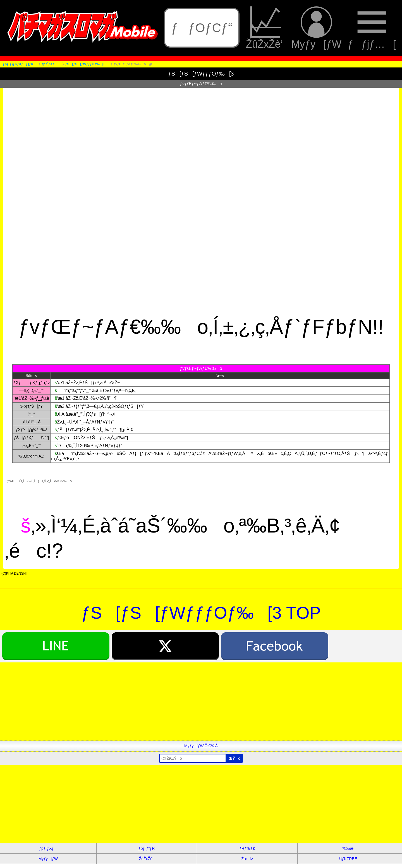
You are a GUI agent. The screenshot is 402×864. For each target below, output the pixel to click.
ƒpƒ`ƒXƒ (48, 848)
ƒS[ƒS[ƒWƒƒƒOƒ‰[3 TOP (201, 612)
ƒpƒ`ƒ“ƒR (146, 848)
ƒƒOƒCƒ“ (201, 28)
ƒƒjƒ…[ (372, 28)
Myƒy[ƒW (316, 28)
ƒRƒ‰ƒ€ (247, 848)
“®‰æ (347, 848)
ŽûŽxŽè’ (265, 28)
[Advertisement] (167, 701)
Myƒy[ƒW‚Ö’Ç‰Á (201, 746)
